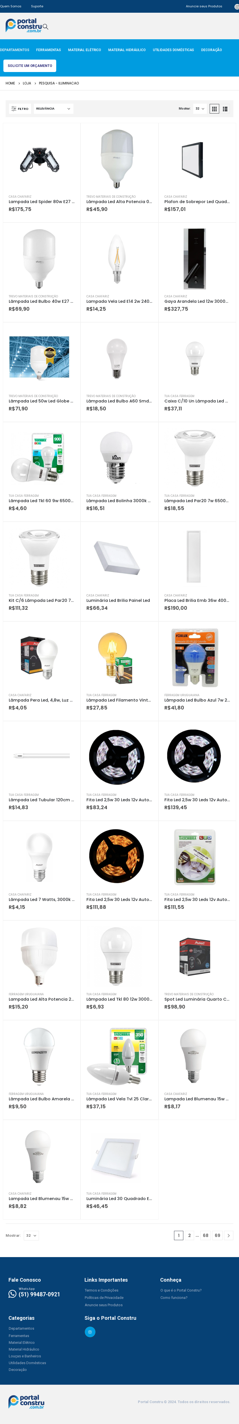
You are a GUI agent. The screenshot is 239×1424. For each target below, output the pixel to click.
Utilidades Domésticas (173, 50)
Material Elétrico (84, 50)
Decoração (211, 50)
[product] (42, 159)
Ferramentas (48, 50)
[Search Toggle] (45, 26)
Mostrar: (184, 108)
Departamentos (14, 50)
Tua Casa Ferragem (179, 396)
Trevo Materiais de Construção (111, 197)
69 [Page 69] (217, 1235)
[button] (101, 1290)
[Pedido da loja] (53, 109)
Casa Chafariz (20, 197)
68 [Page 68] (205, 1235)
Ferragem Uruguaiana (181, 695)
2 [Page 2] (189, 1235)
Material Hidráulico (127, 50)
